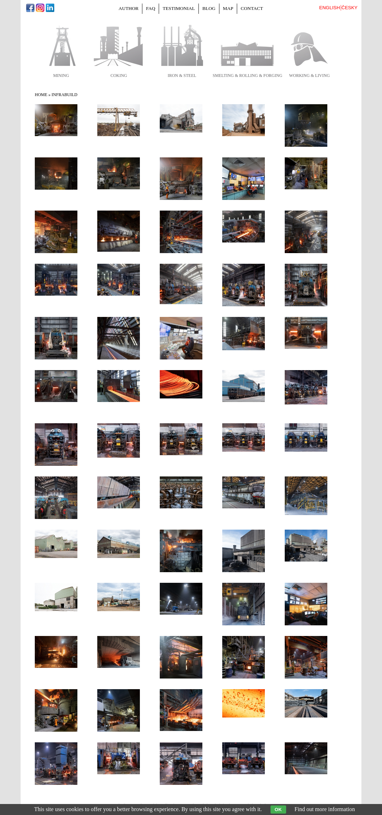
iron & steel (182, 75)
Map (228, 8)
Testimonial (179, 8)
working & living (309, 75)
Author (128, 8)
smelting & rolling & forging (247, 75)
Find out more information (325, 809)
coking (118, 75)
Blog (208, 8)
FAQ (150, 8)
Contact (252, 8)
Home (41, 94)
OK (278, 809)
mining (61, 75)
